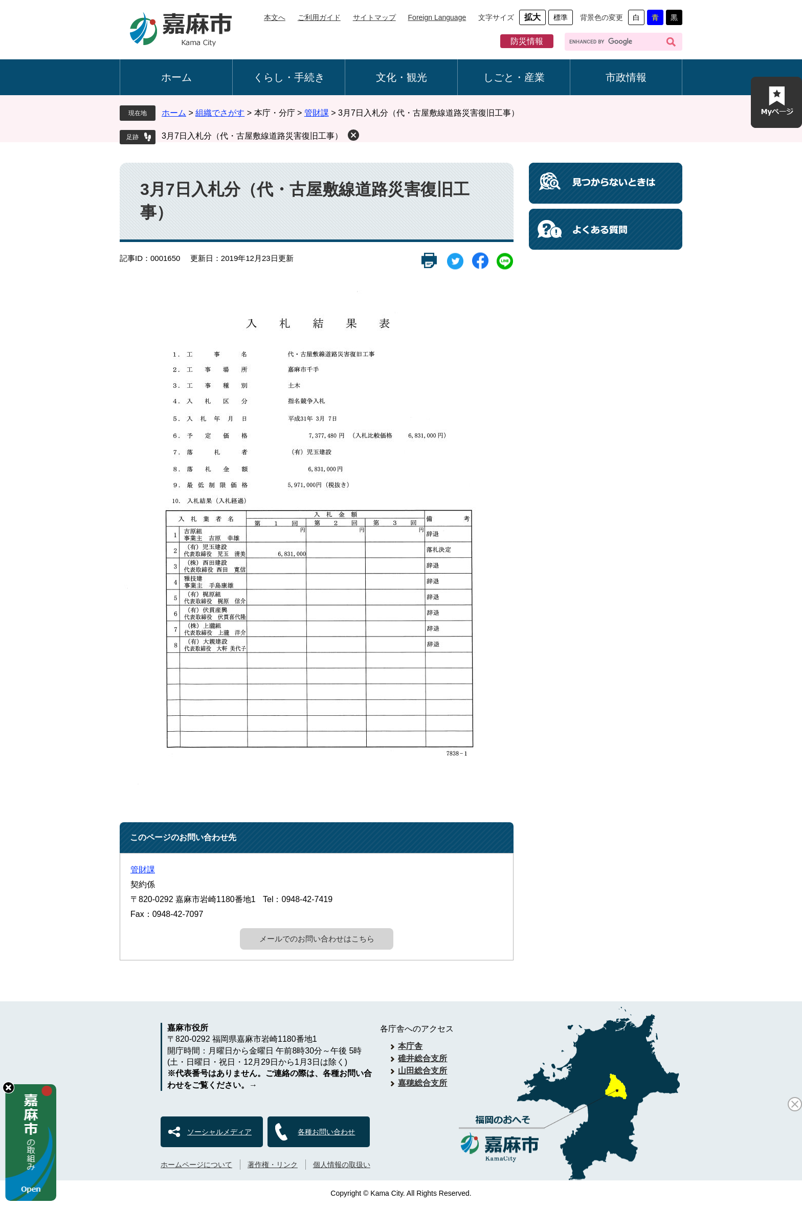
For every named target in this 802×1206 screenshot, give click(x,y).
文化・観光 (401, 77)
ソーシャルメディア (219, 1132)
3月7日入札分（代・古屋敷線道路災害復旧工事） (252, 135)
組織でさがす (219, 112)
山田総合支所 (422, 1070)
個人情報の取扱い (341, 1164)
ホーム (176, 77)
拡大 (532, 17)
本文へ (274, 17)
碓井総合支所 (422, 1058)
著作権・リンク (273, 1164)
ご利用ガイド (319, 17)
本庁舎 (410, 1046)
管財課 (316, 112)
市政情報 (626, 77)
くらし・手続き (289, 77)
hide (8, 1087)
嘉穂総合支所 (422, 1083)
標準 (560, 17)
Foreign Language (437, 17)
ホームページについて (196, 1164)
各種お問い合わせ (326, 1132)
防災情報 (526, 41)
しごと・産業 (514, 77)
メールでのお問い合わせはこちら (316, 938)
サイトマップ (374, 17)
